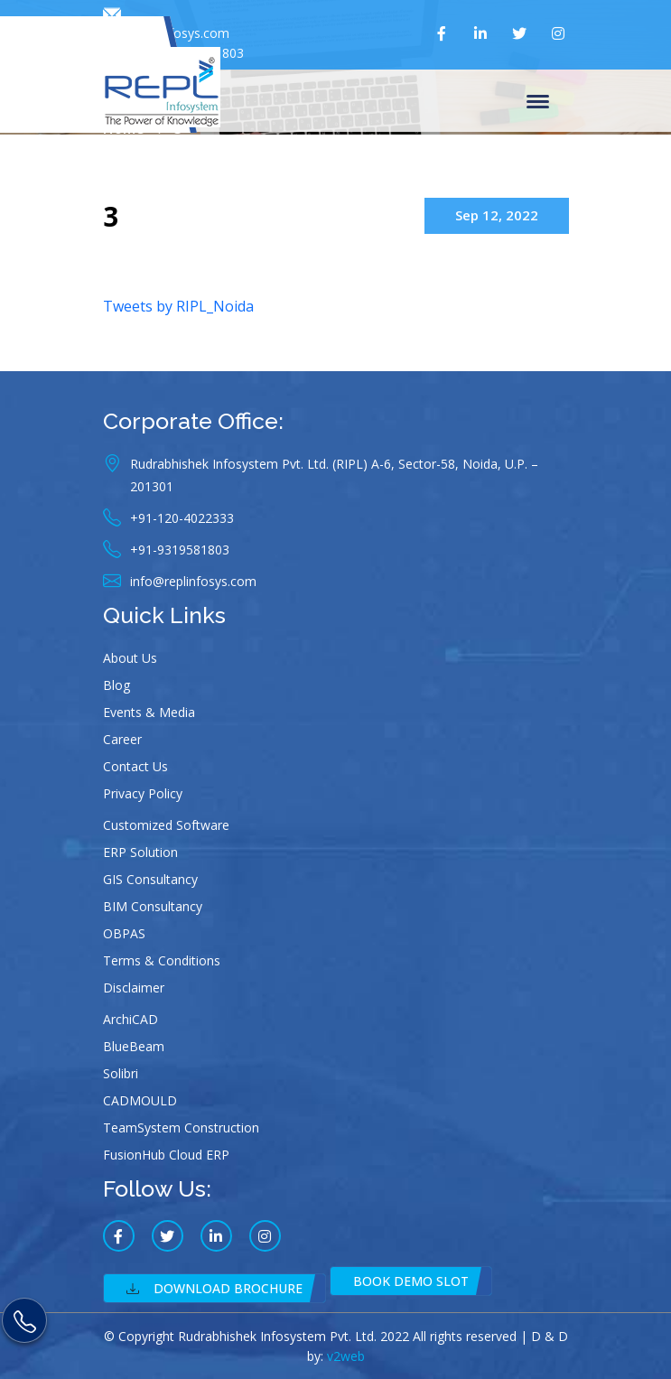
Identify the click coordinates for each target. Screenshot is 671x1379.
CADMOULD (140, 1100)
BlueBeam (133, 1046)
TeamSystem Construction (181, 1127)
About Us (130, 657)
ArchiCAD (130, 1019)
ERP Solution (140, 852)
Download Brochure (214, 1288)
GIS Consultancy (150, 879)
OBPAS (124, 933)
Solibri (120, 1073)
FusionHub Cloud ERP (166, 1154)
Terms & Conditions (161, 960)
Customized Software (166, 825)
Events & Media (149, 712)
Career (122, 739)
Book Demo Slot (411, 1281)
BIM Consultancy (152, 906)
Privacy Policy (142, 793)
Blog (116, 685)
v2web (346, 1356)
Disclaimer (133, 987)
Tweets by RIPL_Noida (178, 306)
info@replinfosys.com (166, 24)
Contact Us (135, 766)
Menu (538, 103)
